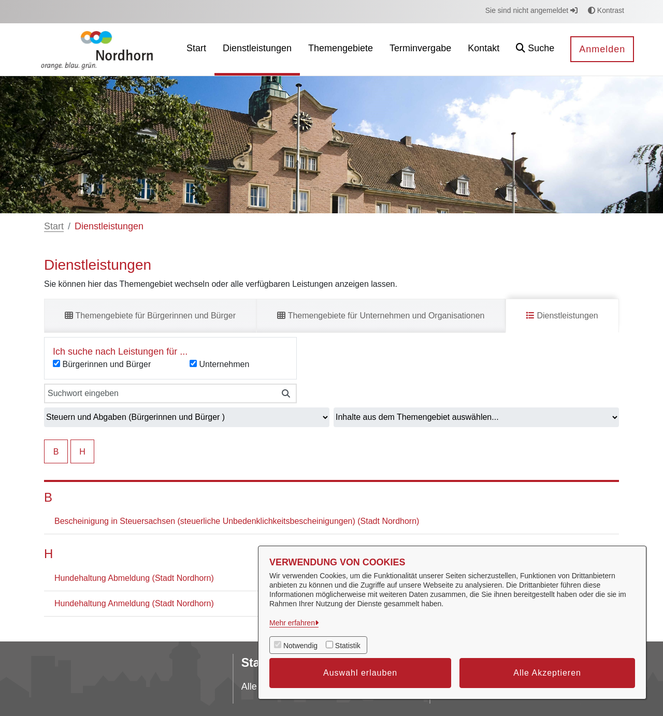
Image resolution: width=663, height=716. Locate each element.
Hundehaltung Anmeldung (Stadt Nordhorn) (134, 603)
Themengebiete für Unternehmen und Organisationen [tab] (380, 315)
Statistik (348, 645)
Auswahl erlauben (360, 672)
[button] (535, 49)
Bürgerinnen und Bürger (106, 364)
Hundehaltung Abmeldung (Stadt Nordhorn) (134, 578)
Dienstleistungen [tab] (562, 315)
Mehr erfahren (292, 623)
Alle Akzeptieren (547, 672)
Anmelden (602, 49)
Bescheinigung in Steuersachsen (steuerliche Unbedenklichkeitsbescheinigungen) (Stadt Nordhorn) (236, 521)
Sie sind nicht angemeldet (531, 10)
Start (54, 226)
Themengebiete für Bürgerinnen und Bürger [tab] (150, 315)
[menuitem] (196, 49)
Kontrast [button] (606, 10)
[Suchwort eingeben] (160, 393)
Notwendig (300, 645)
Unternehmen (224, 364)
